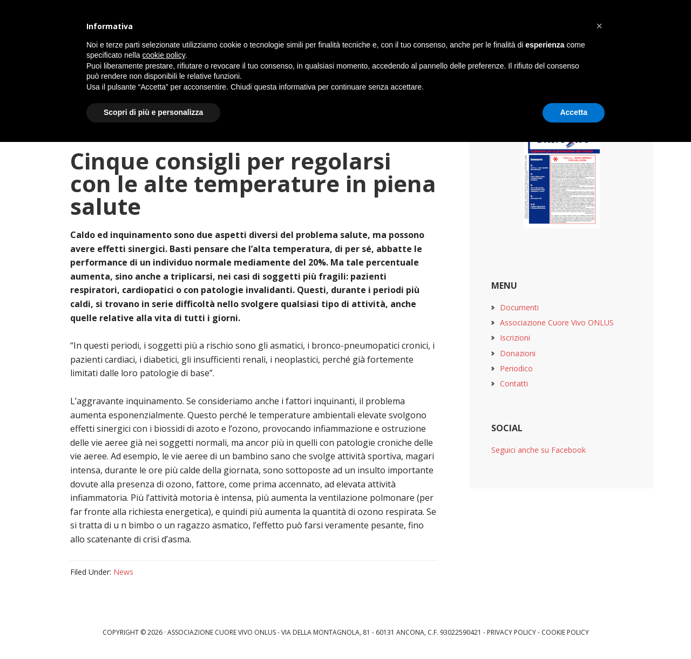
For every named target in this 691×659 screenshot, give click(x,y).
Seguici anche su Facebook (538, 450)
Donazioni (518, 353)
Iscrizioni (515, 337)
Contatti (514, 383)
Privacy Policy (511, 632)
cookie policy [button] (164, 55)
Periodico (516, 368)
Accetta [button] (573, 112)
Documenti (519, 307)
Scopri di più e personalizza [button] (153, 112)
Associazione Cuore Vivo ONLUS (557, 322)
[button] (599, 26)
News (123, 572)
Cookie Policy (565, 632)
